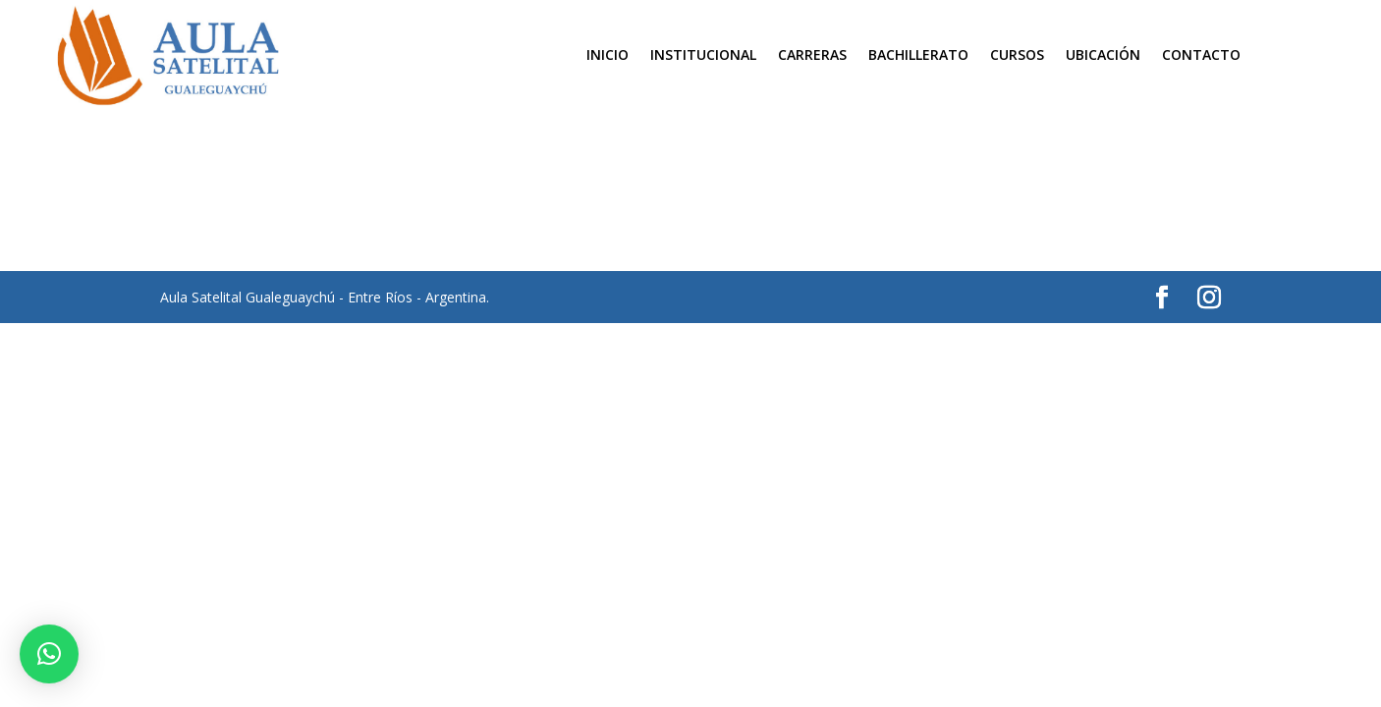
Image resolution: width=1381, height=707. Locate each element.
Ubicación (1103, 56)
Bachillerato (918, 56)
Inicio (607, 56)
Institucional (703, 56)
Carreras (812, 56)
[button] (49, 654)
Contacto (1201, 56)
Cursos (1017, 56)
